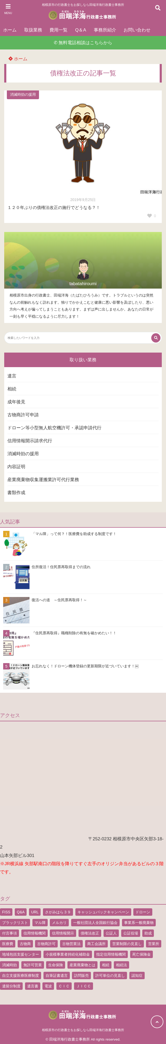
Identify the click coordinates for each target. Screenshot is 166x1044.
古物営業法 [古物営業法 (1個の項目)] (71, 944)
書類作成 (16, 492)
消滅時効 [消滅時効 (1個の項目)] (9, 965)
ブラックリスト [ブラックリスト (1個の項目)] (15, 922)
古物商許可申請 (23, 414)
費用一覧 (58, 30)
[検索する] (155, 338)
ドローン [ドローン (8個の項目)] (142, 912)
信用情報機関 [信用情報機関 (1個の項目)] (34, 933)
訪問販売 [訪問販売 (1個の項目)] (81, 975)
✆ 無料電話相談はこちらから (83, 42)
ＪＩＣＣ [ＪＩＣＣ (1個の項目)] (83, 986)
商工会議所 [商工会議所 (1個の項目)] (96, 944)
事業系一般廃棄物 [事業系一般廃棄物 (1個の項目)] (139, 922)
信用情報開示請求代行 (29, 440)
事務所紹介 (105, 30)
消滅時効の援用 (23, 95)
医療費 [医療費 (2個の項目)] (7, 944)
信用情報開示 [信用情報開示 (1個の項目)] (63, 933)
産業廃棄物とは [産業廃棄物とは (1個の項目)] (82, 965)
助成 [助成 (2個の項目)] (148, 933)
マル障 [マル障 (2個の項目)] (40, 922)
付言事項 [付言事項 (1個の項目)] (9, 933)
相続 (11, 388)
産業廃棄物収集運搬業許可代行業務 (43, 479)
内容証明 (16, 466)
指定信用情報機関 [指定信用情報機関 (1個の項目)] (111, 954)
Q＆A (80, 30)
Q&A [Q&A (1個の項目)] (21, 912)
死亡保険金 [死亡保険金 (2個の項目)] (141, 954)
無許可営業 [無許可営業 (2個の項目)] (32, 965)
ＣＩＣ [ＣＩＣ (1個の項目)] (64, 986)
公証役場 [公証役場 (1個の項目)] (130, 933)
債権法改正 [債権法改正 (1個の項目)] (90, 933)
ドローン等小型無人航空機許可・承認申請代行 (54, 427)
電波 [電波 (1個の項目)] (48, 986)
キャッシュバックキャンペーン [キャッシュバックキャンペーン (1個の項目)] (103, 912)
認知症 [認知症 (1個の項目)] (137, 975)
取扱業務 (33, 30)
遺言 (11, 376)
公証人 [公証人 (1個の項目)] (111, 933)
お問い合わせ (137, 30)
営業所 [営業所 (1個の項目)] (153, 944)
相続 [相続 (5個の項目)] (105, 965)
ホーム (10, 30)
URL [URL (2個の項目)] (34, 912)
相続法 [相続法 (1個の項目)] (121, 965)
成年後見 (16, 401)
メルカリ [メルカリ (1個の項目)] (59, 922)
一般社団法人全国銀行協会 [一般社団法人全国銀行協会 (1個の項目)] (95, 922)
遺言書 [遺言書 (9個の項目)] (32, 986)
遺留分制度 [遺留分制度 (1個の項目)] (11, 986)
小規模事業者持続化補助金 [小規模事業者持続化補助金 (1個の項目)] (68, 954)
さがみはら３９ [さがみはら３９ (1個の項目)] (58, 912)
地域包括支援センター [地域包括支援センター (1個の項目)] (20, 954)
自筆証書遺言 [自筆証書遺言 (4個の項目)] (57, 975)
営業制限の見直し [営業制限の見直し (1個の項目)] (127, 944)
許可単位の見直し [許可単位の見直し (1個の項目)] (110, 975)
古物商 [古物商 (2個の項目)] (25, 944)
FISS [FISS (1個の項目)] (6, 912)
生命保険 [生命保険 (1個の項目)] (55, 965)
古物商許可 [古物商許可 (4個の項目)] (46, 944)
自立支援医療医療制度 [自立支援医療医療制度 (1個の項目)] (20, 975)
